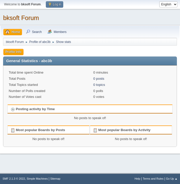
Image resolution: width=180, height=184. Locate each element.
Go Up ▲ (171, 178)
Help (137, 178)
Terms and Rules (153, 178)
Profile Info (13, 52)
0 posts (98, 78)
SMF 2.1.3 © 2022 (14, 178)
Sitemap (55, 178)
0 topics (99, 85)
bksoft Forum (21, 17)
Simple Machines (37, 178)
